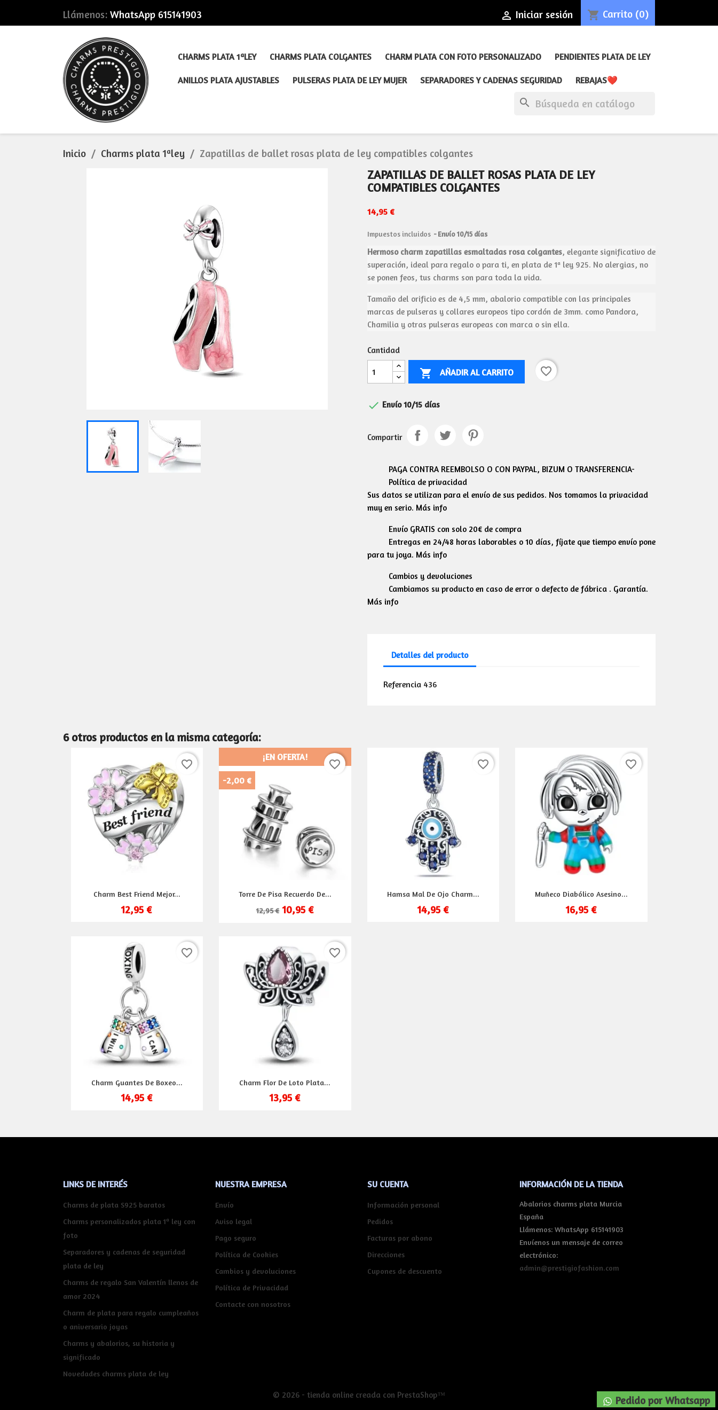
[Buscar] (584, 103)
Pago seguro (235, 1237)
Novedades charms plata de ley (116, 1373)
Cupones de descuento (404, 1270)
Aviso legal (233, 1221)
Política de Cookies (246, 1254)
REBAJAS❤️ (596, 80)
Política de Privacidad (251, 1287)
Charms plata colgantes (321, 56)
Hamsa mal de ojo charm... (433, 893)
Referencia (402, 684)
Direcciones (386, 1254)
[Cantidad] (380, 371)
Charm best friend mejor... (136, 893)
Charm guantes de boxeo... (137, 1082)
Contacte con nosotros (252, 1304)
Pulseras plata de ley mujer (350, 80)
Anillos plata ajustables (228, 80)
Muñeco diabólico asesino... (581, 893)
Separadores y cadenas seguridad (491, 80)
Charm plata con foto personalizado (463, 56)
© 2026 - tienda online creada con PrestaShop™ (359, 1395)
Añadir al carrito (467, 373)
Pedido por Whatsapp (656, 1400)
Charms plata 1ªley (217, 56)
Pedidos (380, 1221)
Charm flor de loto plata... (284, 1082)
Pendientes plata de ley (602, 56)
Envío (224, 1204)
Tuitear (445, 435)
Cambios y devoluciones (255, 1270)
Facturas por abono (399, 1237)
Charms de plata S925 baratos (114, 1204)
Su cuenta (387, 1184)
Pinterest (473, 435)
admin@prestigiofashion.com (569, 1267)
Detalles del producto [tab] (429, 655)
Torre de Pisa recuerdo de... (285, 893)
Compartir (417, 435)
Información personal (403, 1204)
